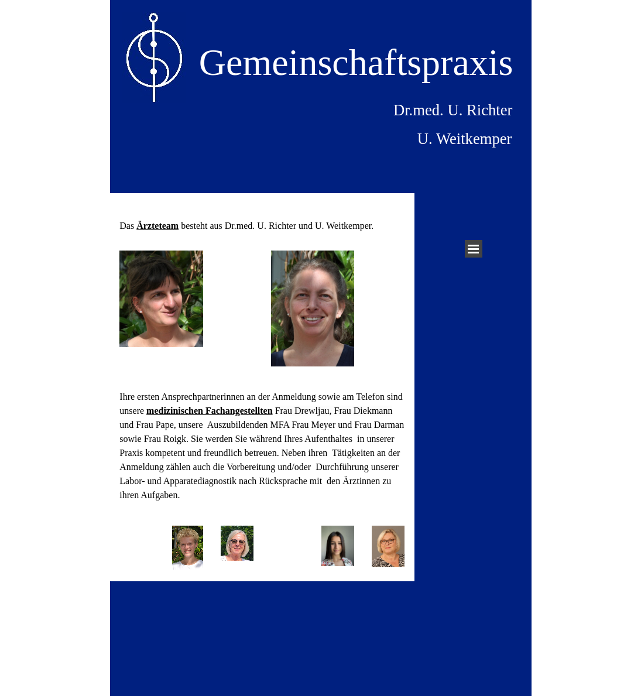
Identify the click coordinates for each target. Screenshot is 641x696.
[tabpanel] (261, 219)
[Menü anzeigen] (473, 249)
